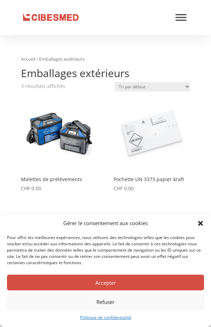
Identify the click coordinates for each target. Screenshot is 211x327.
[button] (200, 223)
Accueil (28, 59)
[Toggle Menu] (181, 17)
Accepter (105, 282)
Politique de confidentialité (105, 317)
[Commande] (152, 86)
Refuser (105, 301)
